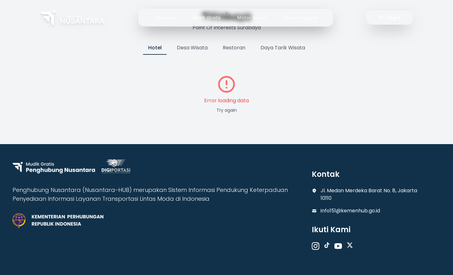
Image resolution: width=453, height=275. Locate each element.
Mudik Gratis (206, 17)
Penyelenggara (300, 17)
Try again (226, 110)
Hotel (155, 47)
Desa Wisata (192, 47)
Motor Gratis (251, 17)
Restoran (234, 47)
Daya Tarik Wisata (282, 47)
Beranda (166, 17)
